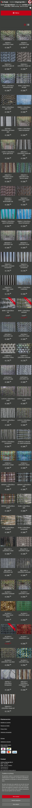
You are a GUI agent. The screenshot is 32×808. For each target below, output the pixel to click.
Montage (3, 738)
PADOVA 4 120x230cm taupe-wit (23, 65)
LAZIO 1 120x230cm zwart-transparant (24, 129)
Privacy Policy (4, 729)
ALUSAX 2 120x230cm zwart (24, 592)
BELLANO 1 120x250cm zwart (8, 549)
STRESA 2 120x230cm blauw (24, 464)
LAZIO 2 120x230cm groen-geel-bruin (8, 152)
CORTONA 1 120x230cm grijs (8, 378)
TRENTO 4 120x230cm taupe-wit (8, 707)
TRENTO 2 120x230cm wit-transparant (24, 266)
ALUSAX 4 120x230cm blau (24, 661)
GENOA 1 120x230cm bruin (8, 485)
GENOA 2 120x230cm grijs (24, 485)
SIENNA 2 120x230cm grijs (24, 43)
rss (25, 802)
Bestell (2, 722)
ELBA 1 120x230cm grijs (24, 506)
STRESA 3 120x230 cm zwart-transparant (24, 442)
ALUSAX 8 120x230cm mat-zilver (8, 661)
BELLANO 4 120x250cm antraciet (24, 571)
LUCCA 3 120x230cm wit (8, 421)
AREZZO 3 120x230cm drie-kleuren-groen (24, 176)
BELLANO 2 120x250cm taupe (24, 549)
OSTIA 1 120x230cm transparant (8, 442)
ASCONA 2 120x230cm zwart (24, 335)
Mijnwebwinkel (21, 804)
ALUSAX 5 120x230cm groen (24, 614)
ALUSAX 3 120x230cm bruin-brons (8, 615)
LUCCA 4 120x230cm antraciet (24, 421)
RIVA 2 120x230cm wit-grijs (24, 86)
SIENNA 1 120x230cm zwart (8, 43)
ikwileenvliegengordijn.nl (8, 777)
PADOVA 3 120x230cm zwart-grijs (24, 199)
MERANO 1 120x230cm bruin (24, 243)
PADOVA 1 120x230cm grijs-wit (8, 65)
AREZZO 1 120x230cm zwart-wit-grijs (24, 153)
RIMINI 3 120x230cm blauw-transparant (24, 222)
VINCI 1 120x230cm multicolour (24, 288)
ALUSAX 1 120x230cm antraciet (8, 592)
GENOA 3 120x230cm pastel (8, 506)
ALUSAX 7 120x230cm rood (24, 637)
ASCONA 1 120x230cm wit (8, 335)
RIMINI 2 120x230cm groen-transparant (8, 222)
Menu (16, 13)
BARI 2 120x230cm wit (8, 311)
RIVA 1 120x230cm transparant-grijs (8, 86)
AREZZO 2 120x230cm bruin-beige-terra (8, 176)
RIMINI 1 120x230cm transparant (24, 108)
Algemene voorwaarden (6, 732)
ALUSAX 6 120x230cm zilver (8, 637)
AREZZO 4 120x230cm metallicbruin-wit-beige (24, 684)
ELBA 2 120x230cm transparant (24, 528)
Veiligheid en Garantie (6, 741)
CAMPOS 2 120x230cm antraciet (24, 356)
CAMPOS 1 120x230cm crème (8, 356)
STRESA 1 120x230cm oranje (8, 464)
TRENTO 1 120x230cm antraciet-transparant (8, 266)
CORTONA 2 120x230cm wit (24, 378)
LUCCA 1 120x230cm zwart (8, 399)
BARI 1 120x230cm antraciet (24, 311)
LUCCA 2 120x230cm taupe (24, 399)
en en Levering (7, 722)
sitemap (22, 802)
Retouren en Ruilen (5, 725)
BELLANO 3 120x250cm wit (8, 571)
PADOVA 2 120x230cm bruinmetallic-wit (8, 199)
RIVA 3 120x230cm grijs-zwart (8, 108)
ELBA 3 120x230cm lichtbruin (8, 528)
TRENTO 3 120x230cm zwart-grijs (8, 289)
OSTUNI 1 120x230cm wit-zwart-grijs (8, 130)
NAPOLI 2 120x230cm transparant (8, 683)
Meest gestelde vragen (6, 745)
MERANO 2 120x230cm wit (8, 243)
